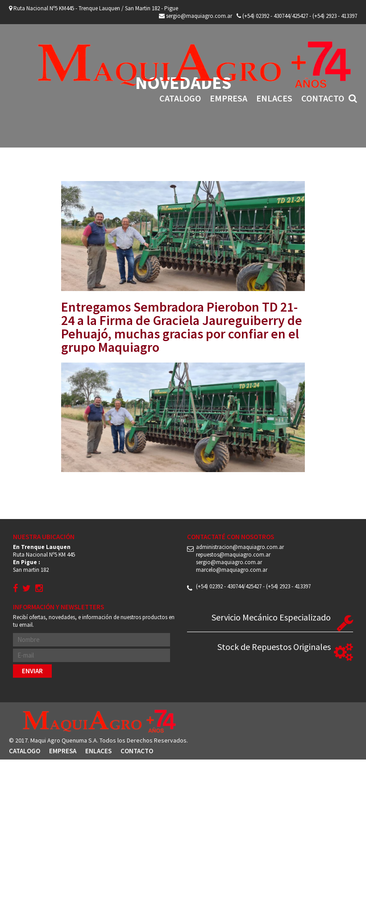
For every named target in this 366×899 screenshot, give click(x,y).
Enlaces (274, 98)
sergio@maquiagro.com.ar (195, 16)
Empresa (228, 98)
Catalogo (180, 98)
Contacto (322, 98)
